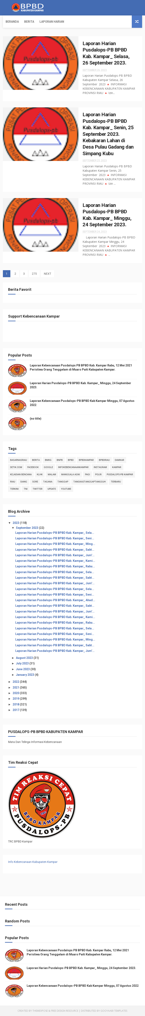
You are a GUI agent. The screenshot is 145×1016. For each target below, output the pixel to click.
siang (23, 481)
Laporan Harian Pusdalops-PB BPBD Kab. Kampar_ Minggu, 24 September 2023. (81, 968)
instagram (100, 467)
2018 (16, 704)
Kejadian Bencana (21, 474)
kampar (116, 467)
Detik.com (16, 467)
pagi (87, 474)
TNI (26, 489)
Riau (12, 481)
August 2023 (25, 657)
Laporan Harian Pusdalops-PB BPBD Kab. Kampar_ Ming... (55, 544)
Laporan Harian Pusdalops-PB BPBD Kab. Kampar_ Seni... (54, 538)
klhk (40, 474)
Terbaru (116, 481)
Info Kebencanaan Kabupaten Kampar (33, 861)
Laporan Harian (52, 21)
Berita (29, 21)
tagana (47, 481)
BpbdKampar (86, 460)
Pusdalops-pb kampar (120, 474)
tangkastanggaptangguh (89, 481)
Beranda (12, 21)
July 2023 (22, 663)
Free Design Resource (64, 1010)
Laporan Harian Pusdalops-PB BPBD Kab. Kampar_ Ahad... (55, 600)
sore (35, 481)
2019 (16, 698)
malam (52, 474)
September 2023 (27, 527)
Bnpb (60, 460)
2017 (16, 710)
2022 (16, 681)
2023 (16, 522)
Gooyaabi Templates (114, 1010)
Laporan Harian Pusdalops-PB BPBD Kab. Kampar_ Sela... (54, 532)
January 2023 (25, 674)
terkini (14, 489)
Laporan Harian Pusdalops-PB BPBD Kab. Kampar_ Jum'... (55, 555)
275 (34, 273)
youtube (66, 489)
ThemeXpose (40, 1010)
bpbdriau (104, 460)
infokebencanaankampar (73, 467)
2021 (16, 687)
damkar (119, 460)
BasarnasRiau (18, 460)
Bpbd (71, 460)
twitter (37, 489)
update (52, 489)
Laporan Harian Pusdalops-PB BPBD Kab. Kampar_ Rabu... (55, 566)
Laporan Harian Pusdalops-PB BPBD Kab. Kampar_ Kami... (55, 560)
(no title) (35, 418)
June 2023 (23, 669)
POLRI (98, 474)
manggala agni (70, 474)
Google (48, 467)
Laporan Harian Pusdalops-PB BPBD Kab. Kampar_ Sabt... (54, 549)
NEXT (47, 273)
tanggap (63, 481)
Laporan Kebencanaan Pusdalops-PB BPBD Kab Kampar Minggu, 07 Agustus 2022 (83, 985)
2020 (16, 693)
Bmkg (48, 460)
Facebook (33, 467)
